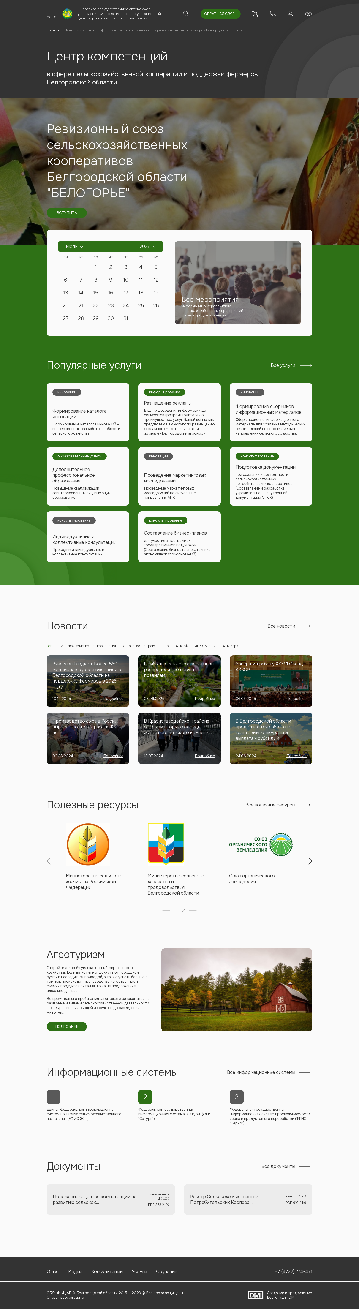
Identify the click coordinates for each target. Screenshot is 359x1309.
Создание (275, 1292)
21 (80, 307)
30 (111, 319)
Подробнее (113, 703)
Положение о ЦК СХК (158, 1204)
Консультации (107, 1271)
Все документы (278, 1174)
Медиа (75, 1271)
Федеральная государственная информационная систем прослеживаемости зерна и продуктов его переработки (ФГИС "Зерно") (270, 1123)
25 (141, 307)
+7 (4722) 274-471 (270, 14)
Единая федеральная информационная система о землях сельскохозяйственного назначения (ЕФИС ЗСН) (84, 1121)
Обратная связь (215, 14)
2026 (145, 247)
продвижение (300, 1292)
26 (156, 307)
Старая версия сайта (65, 1297)
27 (65, 319)
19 (156, 294)
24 (126, 307)
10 (125, 281)
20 (66, 307)
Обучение (166, 1271)
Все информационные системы (261, 1079)
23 (111, 307)
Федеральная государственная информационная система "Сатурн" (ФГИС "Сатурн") (175, 1121)
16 (110, 294)
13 (65, 294)
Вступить (67, 214)
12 (156, 281)
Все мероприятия (208, 300)
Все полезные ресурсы (270, 809)
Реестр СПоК (296, 1204)
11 (141, 281)
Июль (72, 247)
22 (96, 307)
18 (141, 294)
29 (96, 319)
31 (125, 319)
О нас (53, 1271)
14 (80, 294)
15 (95, 294)
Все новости (281, 630)
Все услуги (283, 366)
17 (126, 294)
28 (81, 319)
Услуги (139, 1271)
